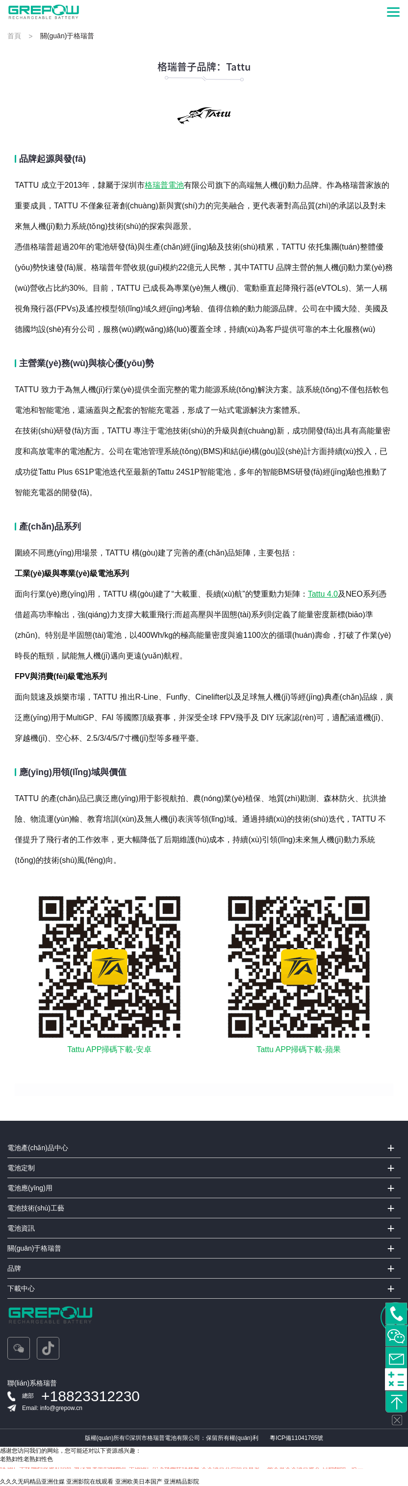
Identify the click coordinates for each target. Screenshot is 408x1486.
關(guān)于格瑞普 (34, 1248)
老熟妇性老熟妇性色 (26, 1459)
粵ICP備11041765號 (296, 1438)
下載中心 (21, 1288)
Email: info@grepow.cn (52, 1408)
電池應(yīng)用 (29, 1188)
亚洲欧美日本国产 (138, 1481)
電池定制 (21, 1168)
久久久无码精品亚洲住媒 (32, 1481)
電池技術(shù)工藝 (35, 1208)
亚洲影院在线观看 (89, 1481)
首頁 (14, 36)
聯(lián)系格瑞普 (32, 1383)
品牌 (14, 1268)
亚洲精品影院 (181, 1481)
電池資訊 (21, 1228)
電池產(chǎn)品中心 (37, 1148)
